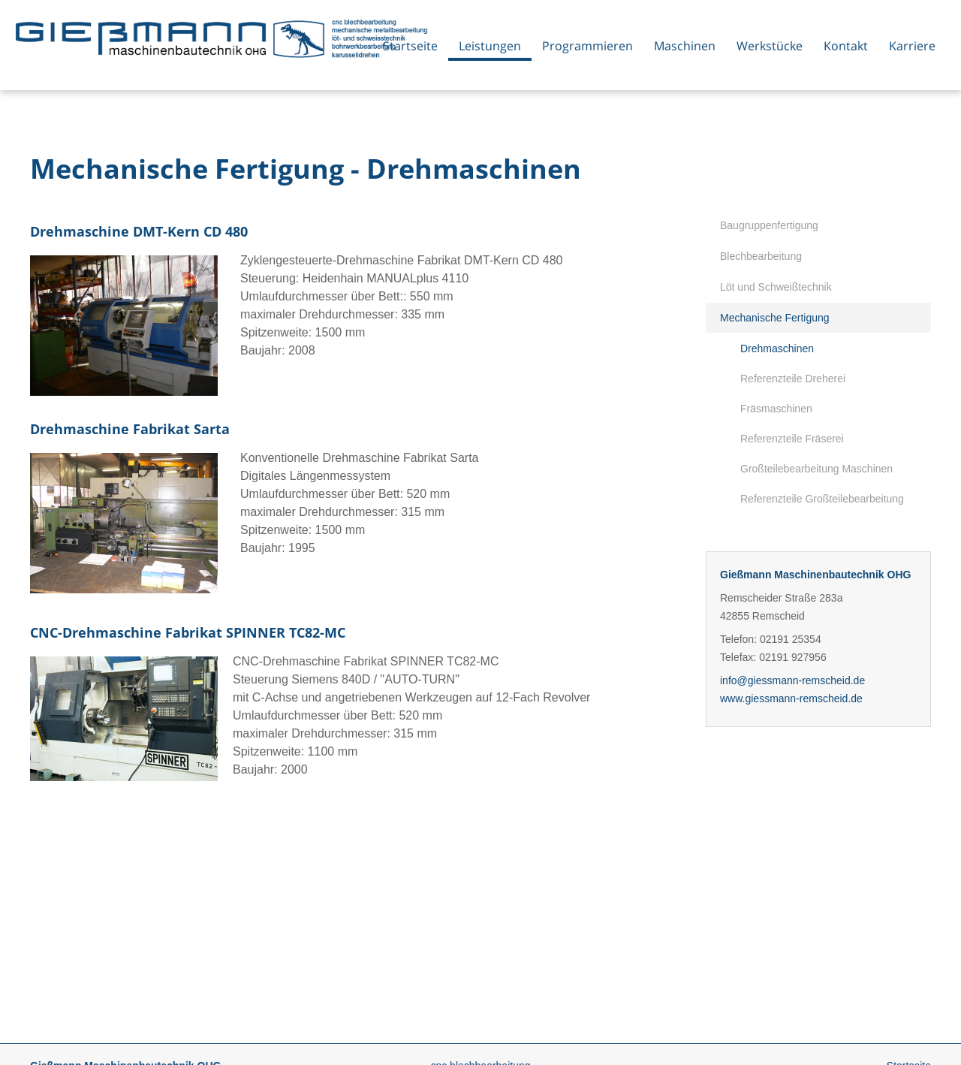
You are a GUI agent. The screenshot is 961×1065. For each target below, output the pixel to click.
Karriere (912, 46)
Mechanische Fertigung (775, 318)
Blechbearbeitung (761, 256)
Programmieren (587, 46)
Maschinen (684, 46)
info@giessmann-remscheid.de (792, 680)
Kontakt (846, 46)
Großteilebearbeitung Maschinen (816, 469)
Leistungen (490, 46)
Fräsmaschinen (776, 409)
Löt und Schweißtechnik (776, 287)
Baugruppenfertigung (769, 225)
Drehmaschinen (777, 348)
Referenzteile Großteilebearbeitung (822, 499)
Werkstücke (770, 46)
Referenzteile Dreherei (792, 379)
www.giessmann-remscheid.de (791, 698)
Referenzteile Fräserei (792, 439)
